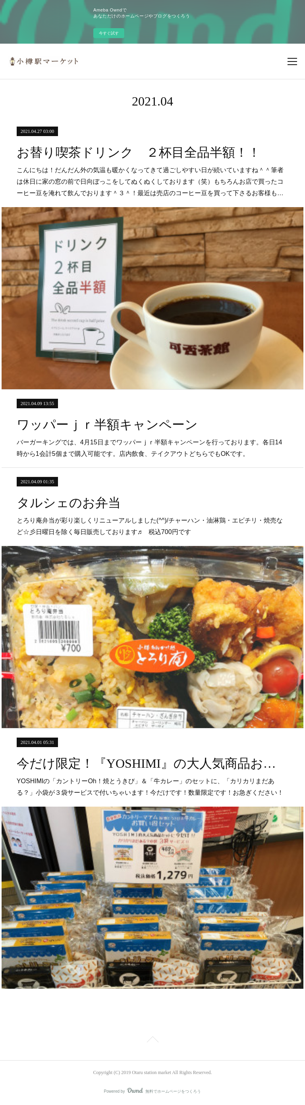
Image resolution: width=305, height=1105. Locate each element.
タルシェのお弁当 (69, 503)
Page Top (152, 1040)
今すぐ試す (109, 33)
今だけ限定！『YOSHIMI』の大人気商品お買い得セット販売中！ (152, 763)
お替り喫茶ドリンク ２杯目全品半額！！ (139, 152)
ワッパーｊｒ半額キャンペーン (107, 424)
